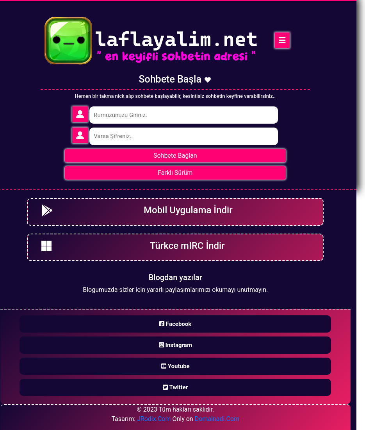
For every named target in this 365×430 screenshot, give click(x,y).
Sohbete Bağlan (175, 155)
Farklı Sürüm (175, 172)
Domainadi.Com (217, 419)
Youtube (175, 366)
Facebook (175, 323)
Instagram (175, 345)
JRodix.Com (154, 419)
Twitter (175, 387)
